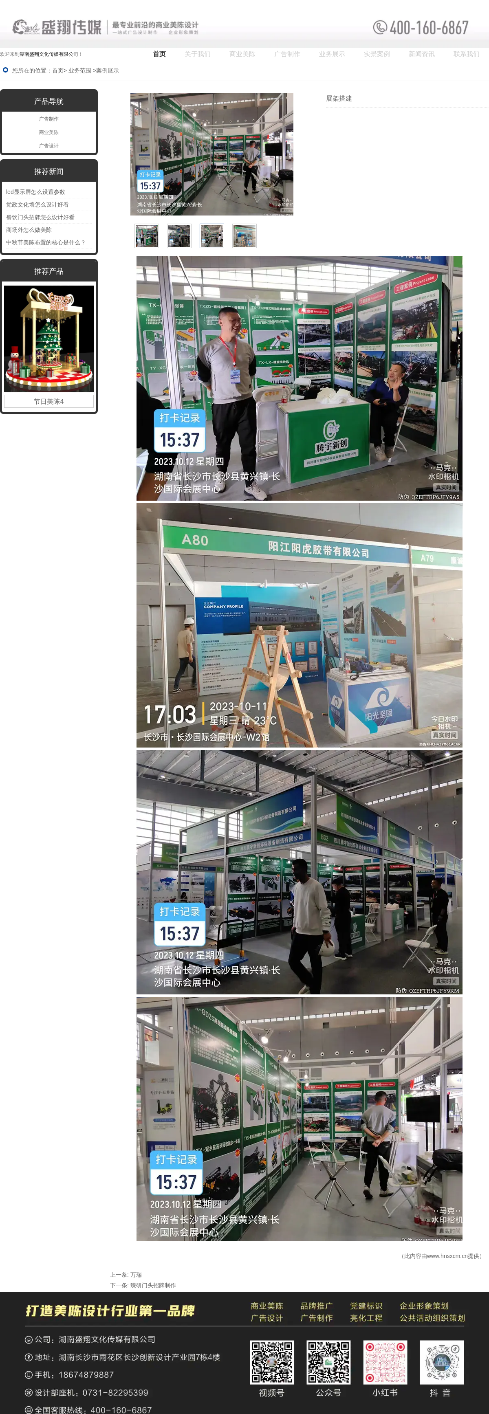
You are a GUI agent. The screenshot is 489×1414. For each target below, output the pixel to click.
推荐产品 (49, 271)
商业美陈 (242, 54)
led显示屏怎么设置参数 (35, 192)
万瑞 (136, 1274)
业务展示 (332, 54)
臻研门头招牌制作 (153, 1285)
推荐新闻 (49, 171)
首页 (159, 54)
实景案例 (377, 54)
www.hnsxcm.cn (447, 1256)
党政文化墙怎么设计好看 (37, 204)
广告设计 (49, 146)
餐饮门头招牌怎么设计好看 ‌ (41, 217)
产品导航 (49, 101)
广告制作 (287, 54)
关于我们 (198, 54)
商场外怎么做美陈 (29, 230)
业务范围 (79, 70)
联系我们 (467, 54)
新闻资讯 (422, 54)
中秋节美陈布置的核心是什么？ (46, 242)
